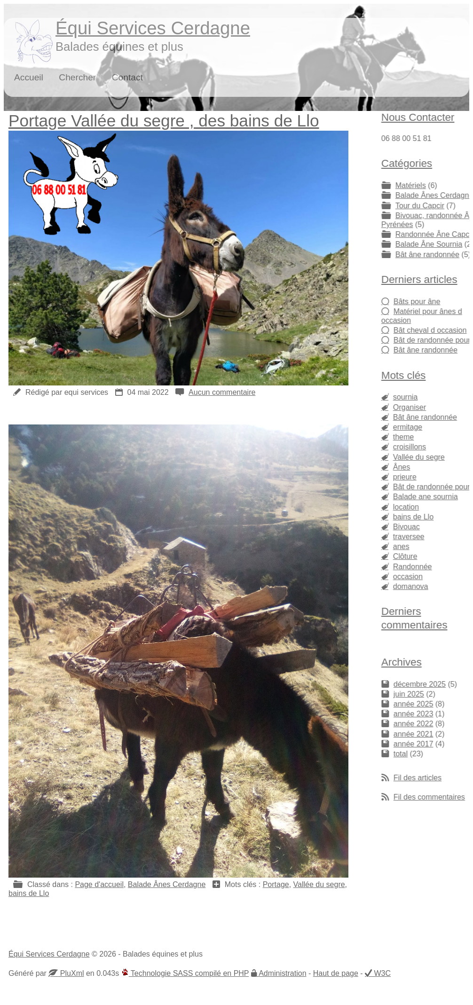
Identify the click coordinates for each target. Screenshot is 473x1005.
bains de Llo (28, 893)
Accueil (28, 77)
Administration (282, 973)
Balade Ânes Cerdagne (166, 884)
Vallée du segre (319, 884)
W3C (381, 973)
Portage (276, 884)
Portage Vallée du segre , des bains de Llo (163, 120)
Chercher (77, 77)
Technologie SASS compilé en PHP (185, 973)
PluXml (71, 973)
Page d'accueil (99, 884)
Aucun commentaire (222, 392)
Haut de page (335, 973)
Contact (127, 77)
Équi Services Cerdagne (152, 28)
